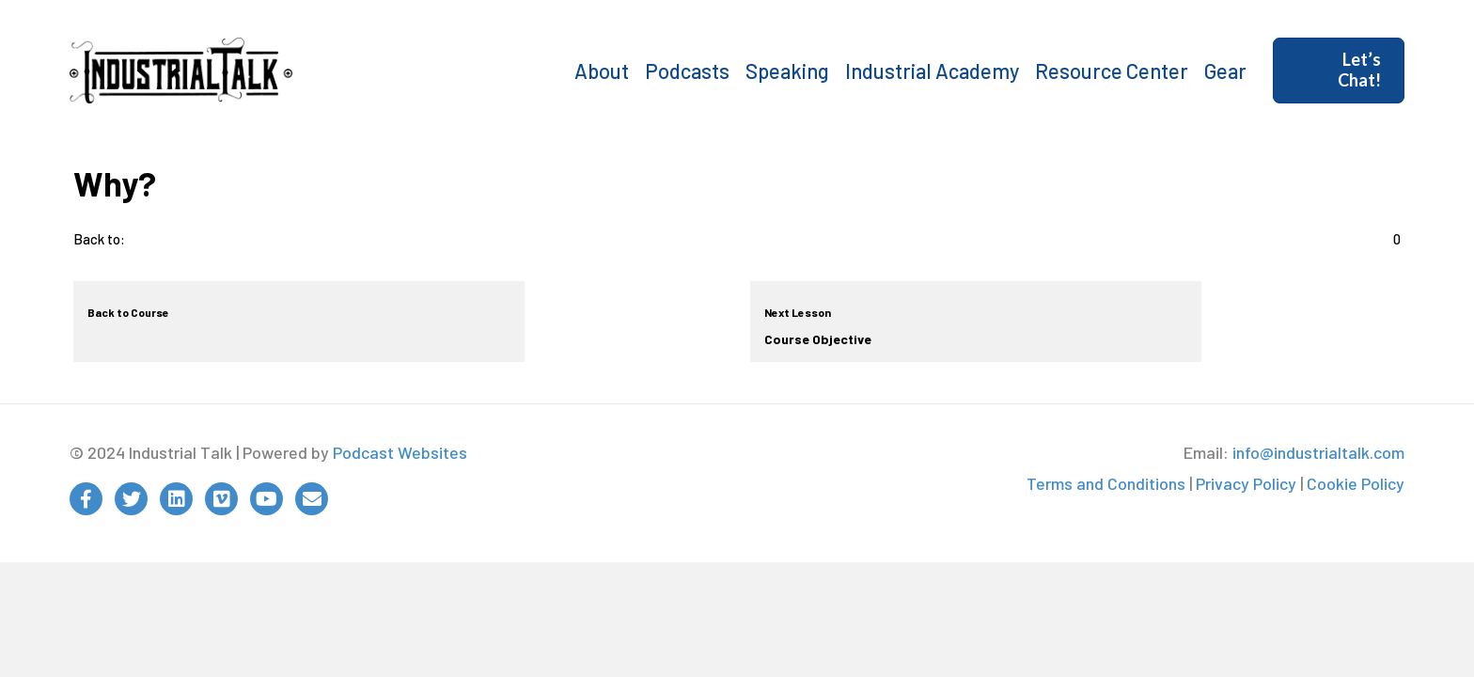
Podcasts (687, 70)
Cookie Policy (1355, 483)
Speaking (787, 70)
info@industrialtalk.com (1318, 452)
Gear (1225, 70)
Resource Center (1111, 70)
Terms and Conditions (1106, 483)
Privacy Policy (1246, 483)
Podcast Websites (400, 452)
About (601, 70)
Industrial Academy (932, 70)
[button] (1338, 70)
